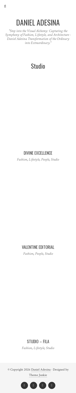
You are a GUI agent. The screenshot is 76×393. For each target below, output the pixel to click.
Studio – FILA (38, 341)
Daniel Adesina (41, 369)
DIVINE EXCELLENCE (38, 153)
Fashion (22, 159)
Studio (55, 159)
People (45, 159)
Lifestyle (34, 159)
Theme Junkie (38, 375)
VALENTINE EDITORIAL (38, 247)
